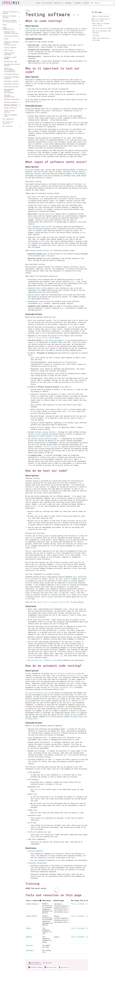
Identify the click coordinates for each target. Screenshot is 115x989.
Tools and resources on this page (101, 39)
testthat (82, 577)
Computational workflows (9, 53)
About (38, 3)
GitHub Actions (76, 716)
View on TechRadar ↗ (79, 904)
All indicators (8, 119)
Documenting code (10, 61)
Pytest (34, 579)
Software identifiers (12, 99)
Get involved (47, 3)
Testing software (10, 105)
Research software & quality (10, 12)
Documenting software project (12, 65)
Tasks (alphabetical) (8, 28)
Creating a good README (10, 58)
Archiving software (11, 36)
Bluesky (68, 3)
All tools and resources (8, 122)
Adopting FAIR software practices (11, 32)
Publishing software (11, 84)
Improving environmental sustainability (9, 70)
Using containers (10, 108)
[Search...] (103, 2)
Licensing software (11, 74)
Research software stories (9, 16)
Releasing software (11, 86)
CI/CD (6, 39)
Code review (8, 50)
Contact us (58, 3)
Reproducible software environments (9, 90)
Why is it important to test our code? (101, 20)
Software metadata (11, 102)
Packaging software (11, 81)
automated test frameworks (41, 660)
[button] (74, 15)
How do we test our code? (102, 28)
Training (95, 35)
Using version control (9, 111)
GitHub (86, 3)
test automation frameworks (63, 673)
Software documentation (9, 95)
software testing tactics (37, 337)
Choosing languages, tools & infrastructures (11, 43)
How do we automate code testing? (101, 32)
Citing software (10, 47)
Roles (5, 24)
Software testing (49, 446)
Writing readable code (10, 115)
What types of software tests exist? (101, 24)
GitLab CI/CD (31, 718)
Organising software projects (11, 77)
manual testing (75, 675)
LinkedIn (77, 3)
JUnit (52, 579)
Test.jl (68, 579)
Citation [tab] (47, 963)
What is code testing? (100, 16)
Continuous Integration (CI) (61, 687)
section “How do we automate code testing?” (53, 602)
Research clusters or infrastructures (10, 21)
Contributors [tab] (35, 963)
